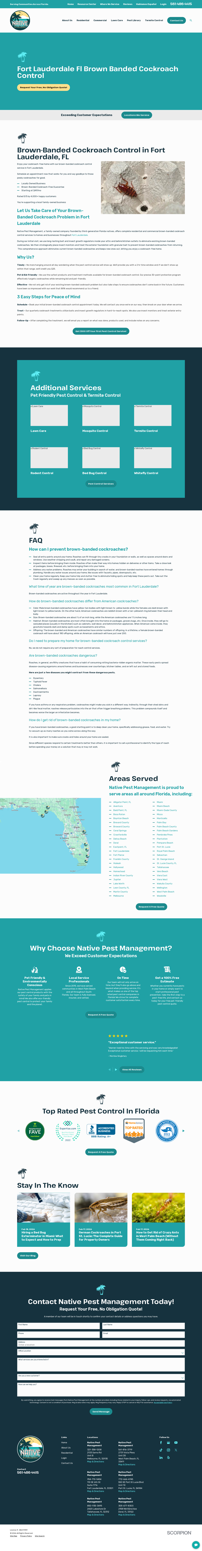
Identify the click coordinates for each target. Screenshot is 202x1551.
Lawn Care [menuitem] (117, 20)
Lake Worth (118, 883)
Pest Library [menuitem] (134, 20)
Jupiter (117, 879)
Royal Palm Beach (166, 851)
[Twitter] (175, 1484)
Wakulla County (164, 883)
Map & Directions (95, 1496)
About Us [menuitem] (67, 20)
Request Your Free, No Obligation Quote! (43, 87)
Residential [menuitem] (83, 20)
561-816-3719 (125, 1484)
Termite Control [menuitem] (154, 20)
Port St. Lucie (163, 847)
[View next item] (120, 1087)
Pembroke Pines (165, 834)
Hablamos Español (146, 4)
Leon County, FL (121, 887)
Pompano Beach (165, 842)
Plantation (162, 838)
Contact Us (176, 20)
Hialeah (117, 863)
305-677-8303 (125, 1540)
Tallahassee (163, 867)
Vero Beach (162, 871)
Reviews (127, 4)
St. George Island (165, 859)
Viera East (162, 875)
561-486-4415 (181, 4)
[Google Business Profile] (168, 1476)
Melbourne (118, 896)
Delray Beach (120, 838)
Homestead (119, 871)
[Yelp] (168, 1491)
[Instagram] (168, 1484)
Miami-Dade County (167, 810)
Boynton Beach (121, 818)
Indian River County (123, 875)
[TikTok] (160, 1484)
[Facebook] (160, 1476)
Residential (67, 1487)
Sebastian (162, 855)
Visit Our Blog (27, 1290)
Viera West (162, 879)
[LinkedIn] (160, 1491)
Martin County (120, 891)
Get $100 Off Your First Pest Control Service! (100, 331)
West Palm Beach (165, 891)
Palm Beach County (167, 826)
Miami (160, 802)
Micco (160, 814)
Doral (116, 842)
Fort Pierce (118, 855)
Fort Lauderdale (80, 235)
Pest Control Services (101, 483)
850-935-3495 (94, 1540)
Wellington (162, 887)
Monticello (162, 818)
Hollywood (118, 867)
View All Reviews (135, 1086)
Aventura (118, 806)
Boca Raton (119, 814)
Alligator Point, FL (122, 802)
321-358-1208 (94, 1484)
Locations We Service (136, 115)
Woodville (161, 896)
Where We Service (109, 4)
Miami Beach (163, 806)
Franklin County (121, 859)
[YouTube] (175, 1476)
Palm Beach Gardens (167, 830)
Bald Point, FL (120, 810)
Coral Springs (120, 830)
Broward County (121, 826)
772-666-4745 (125, 1513)
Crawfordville (120, 834)
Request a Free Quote (151, 906)
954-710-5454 (94, 1513)
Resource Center (87, 4)
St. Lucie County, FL (167, 863)
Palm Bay (161, 822)
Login (163, 4)
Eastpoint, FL (120, 847)
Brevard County (121, 822)
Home (71, 4)
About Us (66, 1482)
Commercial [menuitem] (100, 20)
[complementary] (183, 1537)
